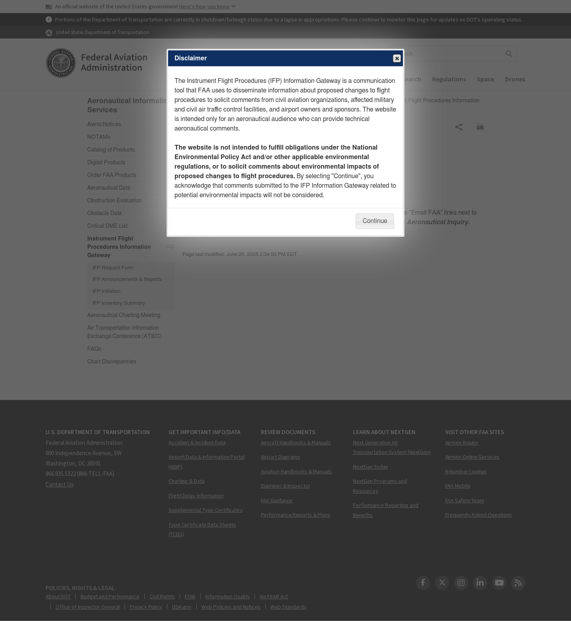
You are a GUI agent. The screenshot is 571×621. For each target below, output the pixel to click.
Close (396, 58)
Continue (374, 221)
